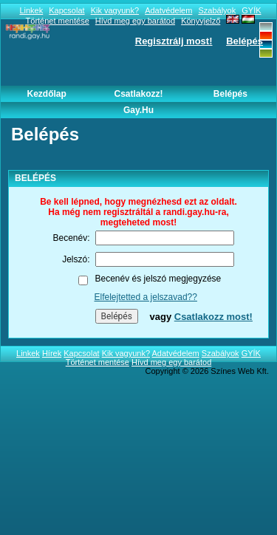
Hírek (51, 353)
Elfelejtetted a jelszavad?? (146, 297)
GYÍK (251, 10)
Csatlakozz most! (213, 316)
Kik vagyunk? (115, 10)
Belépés (244, 41)
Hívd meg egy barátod (171, 362)
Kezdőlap (46, 94)
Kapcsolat (66, 10)
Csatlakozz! (138, 94)
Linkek (31, 10)
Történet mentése (97, 362)
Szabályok (217, 10)
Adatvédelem (168, 10)
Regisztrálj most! (174, 41)
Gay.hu (138, 110)
